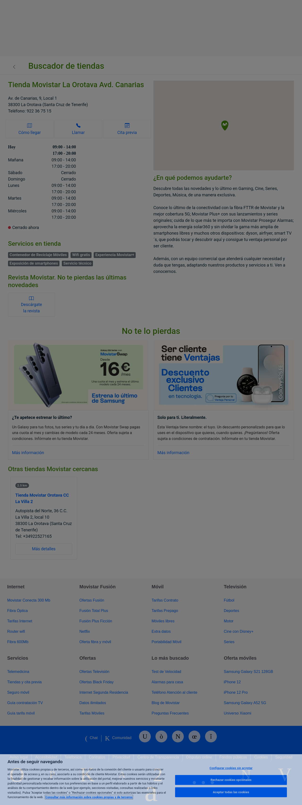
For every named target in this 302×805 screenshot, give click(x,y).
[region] (151, 779)
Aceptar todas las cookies (231, 792)
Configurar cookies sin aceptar (231, 768)
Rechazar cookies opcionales (231, 780)
